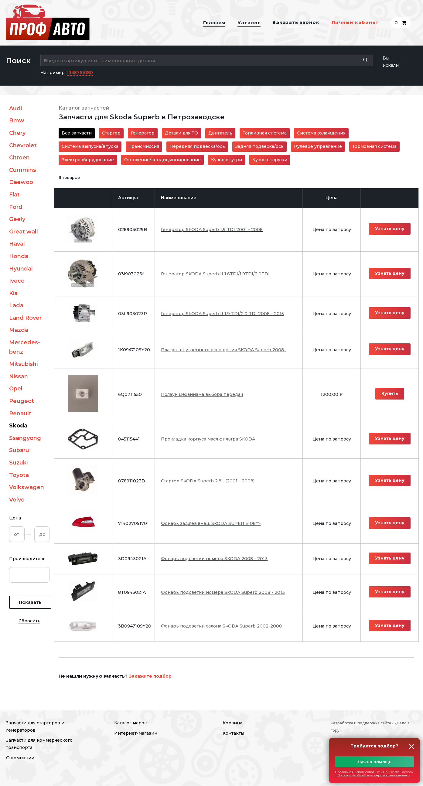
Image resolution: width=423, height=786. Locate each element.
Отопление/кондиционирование (162, 159)
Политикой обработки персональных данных (373, 775)
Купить (389, 393)
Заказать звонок (296, 22)
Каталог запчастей (84, 108)
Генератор (143, 133)
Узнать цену (389, 228)
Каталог (249, 23)
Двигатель (220, 133)
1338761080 (80, 72)
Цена (15, 518)
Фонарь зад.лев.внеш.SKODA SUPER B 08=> (211, 523)
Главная (214, 23)
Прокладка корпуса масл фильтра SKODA (208, 439)
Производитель (27, 558)
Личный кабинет (355, 22)
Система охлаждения (321, 133)
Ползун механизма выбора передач (202, 394)
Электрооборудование (88, 159)
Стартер (111, 133)
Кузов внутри (226, 159)
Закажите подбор (150, 676)
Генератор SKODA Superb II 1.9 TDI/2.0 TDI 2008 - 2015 (222, 313)
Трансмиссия (144, 146)
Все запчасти (77, 133)
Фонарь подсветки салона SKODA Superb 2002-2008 (221, 626)
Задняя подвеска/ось (259, 146)
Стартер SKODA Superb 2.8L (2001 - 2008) (207, 481)
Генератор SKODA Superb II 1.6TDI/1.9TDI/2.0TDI (215, 274)
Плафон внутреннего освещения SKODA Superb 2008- (223, 349)
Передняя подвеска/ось (197, 146)
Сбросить (29, 621)
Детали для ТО (181, 133)
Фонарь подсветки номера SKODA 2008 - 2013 (214, 558)
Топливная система (265, 133)
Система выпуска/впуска (90, 146)
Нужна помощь (374, 761)
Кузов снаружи (269, 159)
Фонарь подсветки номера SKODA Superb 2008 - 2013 (223, 592)
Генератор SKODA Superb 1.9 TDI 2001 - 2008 (212, 229)
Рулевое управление (318, 146)
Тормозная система (374, 146)
